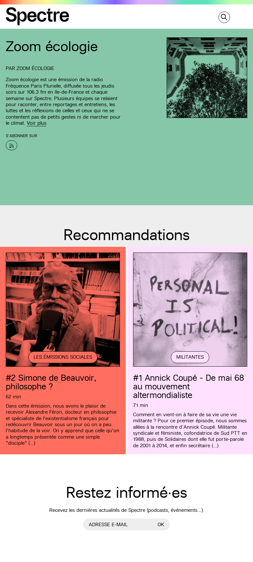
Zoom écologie (35, 68)
